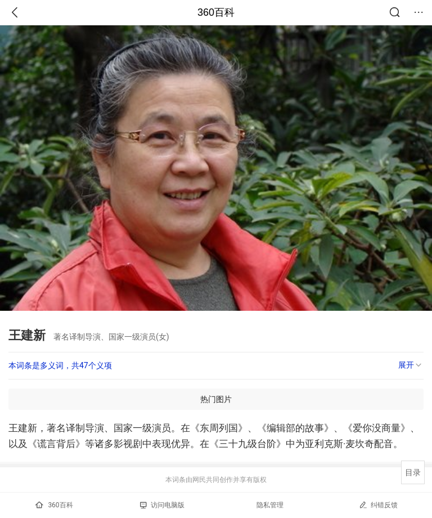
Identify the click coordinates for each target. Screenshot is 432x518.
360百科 (216, 12)
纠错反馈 (378, 505)
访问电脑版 (162, 505)
